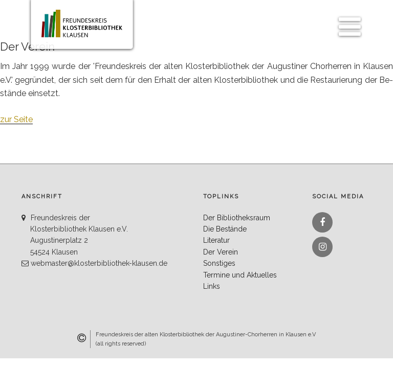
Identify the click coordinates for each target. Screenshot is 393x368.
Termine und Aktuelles (240, 275)
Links (211, 286)
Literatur (216, 240)
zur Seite (16, 119)
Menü (347, 21)
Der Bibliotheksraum (236, 218)
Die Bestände (225, 229)
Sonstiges (219, 263)
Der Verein (220, 252)
